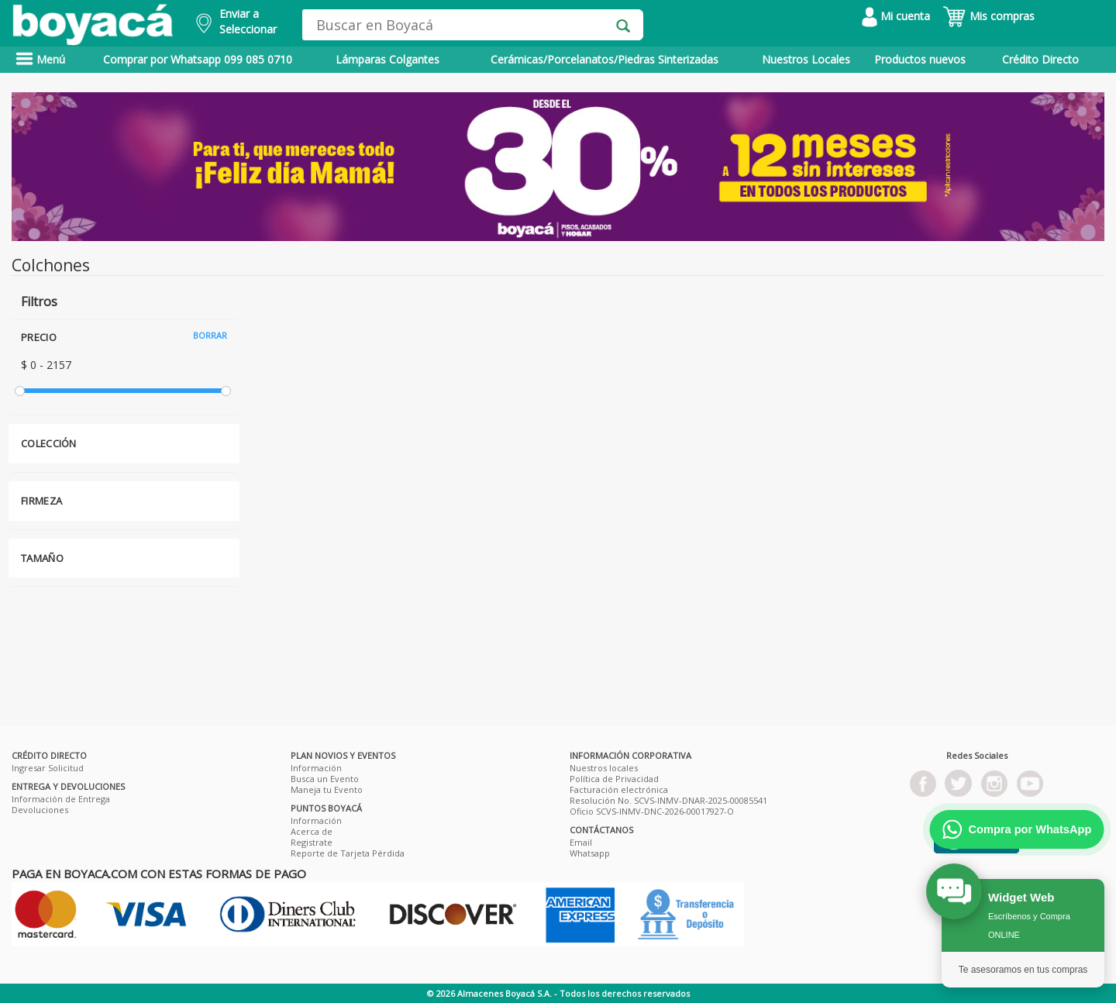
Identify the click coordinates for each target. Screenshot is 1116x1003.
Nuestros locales (604, 768)
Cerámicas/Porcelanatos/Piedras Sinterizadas (604, 59)
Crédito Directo (1040, 59)
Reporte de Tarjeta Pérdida (348, 853)
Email (581, 842)
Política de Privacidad (614, 778)
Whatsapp (590, 853)
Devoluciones (40, 809)
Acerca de (311, 831)
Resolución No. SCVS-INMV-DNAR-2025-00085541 (668, 800)
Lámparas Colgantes (387, 59)
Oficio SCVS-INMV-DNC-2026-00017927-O (652, 811)
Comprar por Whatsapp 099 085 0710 (197, 59)
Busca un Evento (325, 778)
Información (316, 768)
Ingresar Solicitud (48, 768)
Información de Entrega (61, 799)
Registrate (311, 842)
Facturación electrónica (619, 789)
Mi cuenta (896, 16)
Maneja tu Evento (327, 789)
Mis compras (988, 16)
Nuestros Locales (806, 59)
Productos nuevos (920, 59)
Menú (40, 59)
